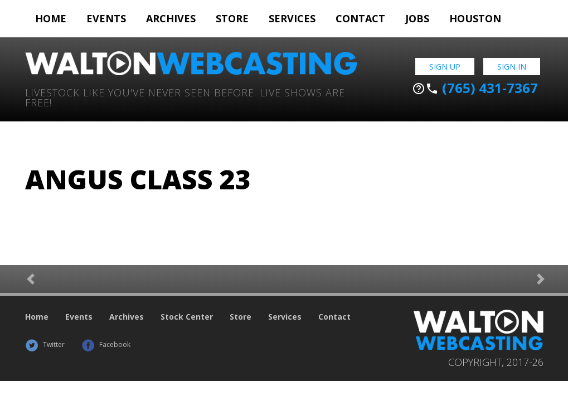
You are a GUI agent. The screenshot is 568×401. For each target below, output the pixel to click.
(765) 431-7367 (475, 88)
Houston (475, 18)
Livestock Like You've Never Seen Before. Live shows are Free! (185, 96)
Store (232, 18)
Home (50, 18)
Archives (171, 18)
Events (106, 18)
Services (292, 18)
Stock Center (187, 316)
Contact (360, 18)
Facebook (105, 344)
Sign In (511, 66)
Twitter (45, 344)
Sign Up (444, 66)
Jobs (417, 18)
